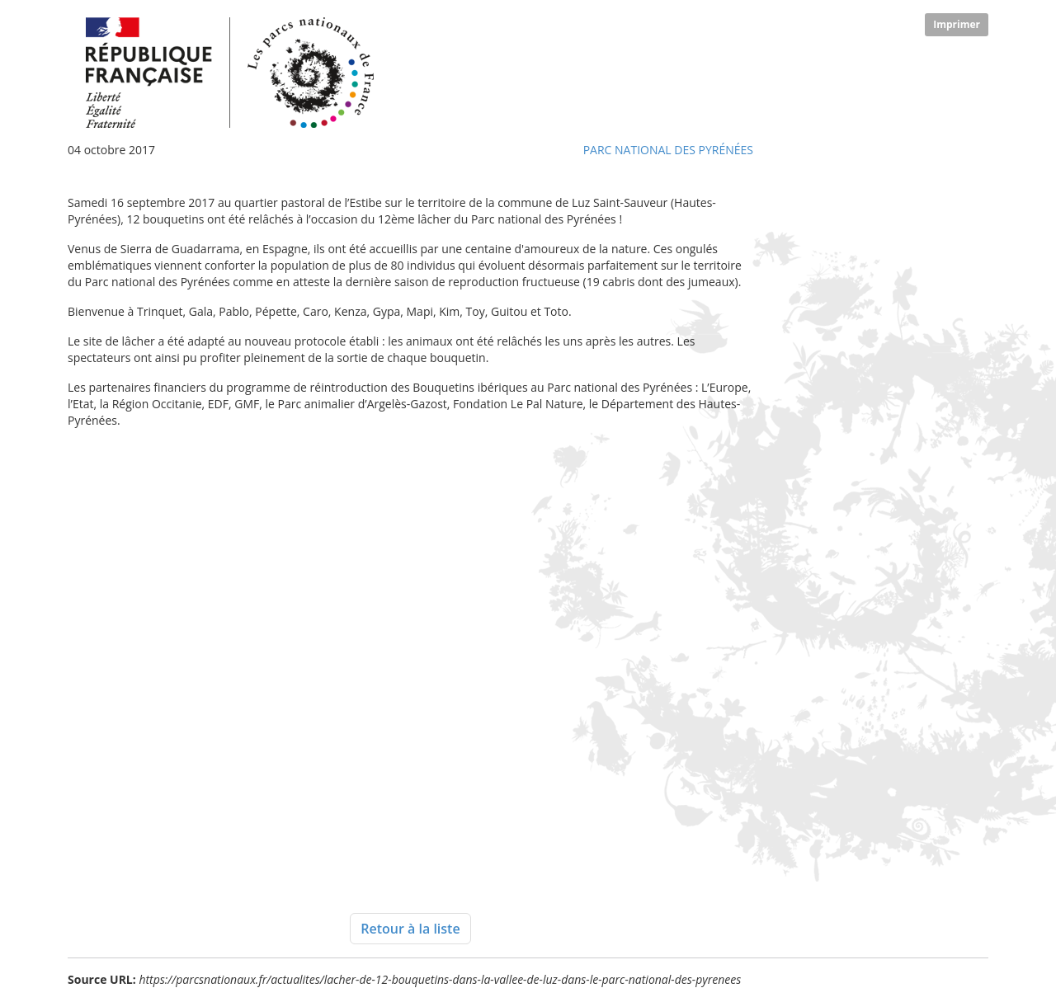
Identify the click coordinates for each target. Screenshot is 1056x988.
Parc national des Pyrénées (668, 150)
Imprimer (956, 24)
